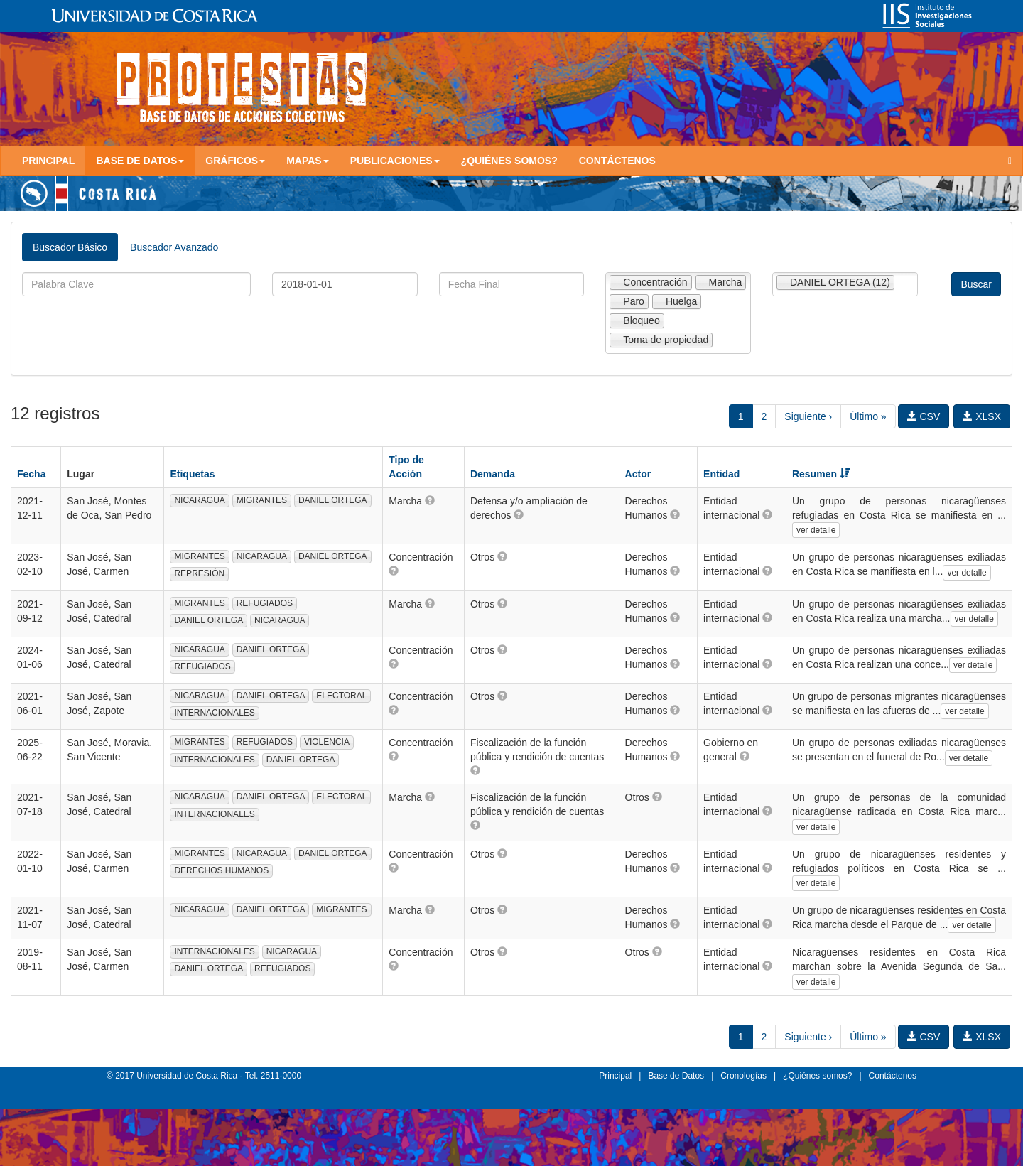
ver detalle (815, 530)
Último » (868, 416)
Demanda (492, 474)
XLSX (982, 416)
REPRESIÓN (199, 573)
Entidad (721, 474)
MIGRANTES (262, 500)
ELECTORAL (341, 696)
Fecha (31, 474)
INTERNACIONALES (214, 713)
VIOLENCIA (327, 742)
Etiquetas (192, 474)
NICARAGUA (199, 500)
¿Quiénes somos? (509, 160)
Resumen (821, 474)
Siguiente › (808, 416)
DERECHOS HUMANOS (221, 870)
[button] (430, 500)
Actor (638, 474)
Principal (48, 160)
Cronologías (743, 1076)
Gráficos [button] (235, 160)
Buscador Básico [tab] (70, 247)
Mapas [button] (307, 160)
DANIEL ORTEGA (332, 500)
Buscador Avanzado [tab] (174, 247)
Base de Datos (676, 1076)
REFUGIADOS (265, 603)
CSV (924, 416)
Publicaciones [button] (395, 160)
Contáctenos (617, 160)
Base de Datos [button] (140, 160)
